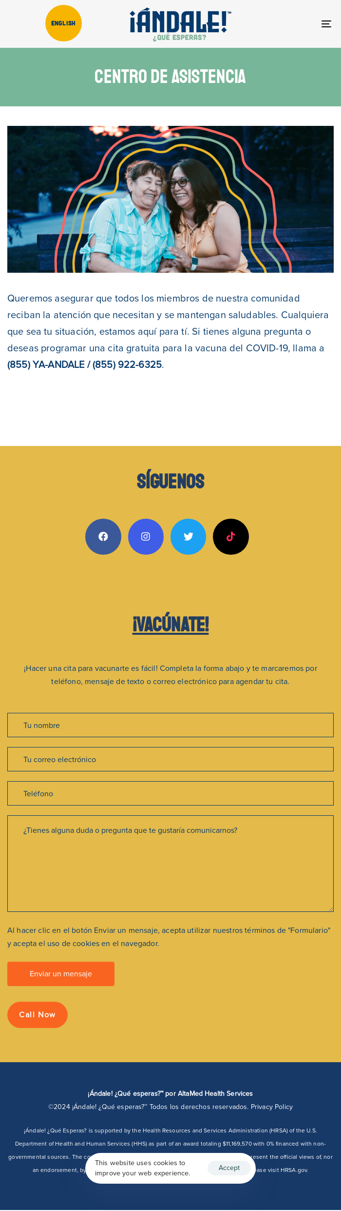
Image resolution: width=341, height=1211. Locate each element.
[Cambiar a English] (63, 23)
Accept (229, 1168)
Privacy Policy (272, 1107)
